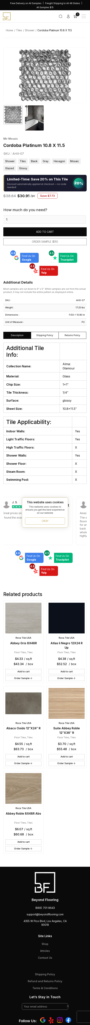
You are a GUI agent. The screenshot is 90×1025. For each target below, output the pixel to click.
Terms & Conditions (45, 988)
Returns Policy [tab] (72, 335)
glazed (9, 168)
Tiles (19, 30)
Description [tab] (17, 335)
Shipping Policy (45, 974)
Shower (29, 30)
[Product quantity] (44, 219)
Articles (45, 950)
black (34, 161)
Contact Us (45, 957)
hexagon (59, 161)
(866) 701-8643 (45, 907)
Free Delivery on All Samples (25, 3)
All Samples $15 (45, 7)
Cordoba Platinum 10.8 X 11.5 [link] (54, 30)
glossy (23, 168)
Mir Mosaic (10, 138)
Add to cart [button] (23, 671)
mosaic (74, 161)
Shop (45, 943)
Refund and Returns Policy (45, 981)
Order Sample (23, 678)
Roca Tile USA (23, 637)
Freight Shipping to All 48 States (62, 3)
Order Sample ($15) (45, 241)
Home (9, 30)
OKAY (45, 520)
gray (46, 161)
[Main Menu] (83, 16)
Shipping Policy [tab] (44, 335)
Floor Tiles (20, 652)
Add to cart (45, 231)
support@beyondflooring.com (45, 914)
